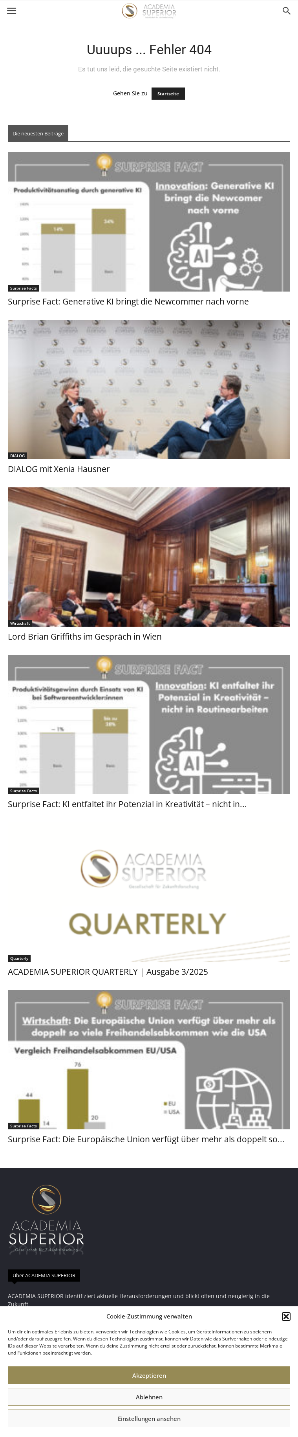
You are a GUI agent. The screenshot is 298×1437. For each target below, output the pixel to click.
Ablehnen (149, 1397)
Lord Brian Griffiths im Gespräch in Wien (85, 636)
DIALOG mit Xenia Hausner (59, 468)
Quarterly (19, 958)
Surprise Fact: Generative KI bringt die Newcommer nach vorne (128, 301)
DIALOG (17, 455)
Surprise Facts (23, 288)
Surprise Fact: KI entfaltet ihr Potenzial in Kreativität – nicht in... (127, 804)
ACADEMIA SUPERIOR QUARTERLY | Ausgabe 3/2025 (108, 971)
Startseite (168, 94)
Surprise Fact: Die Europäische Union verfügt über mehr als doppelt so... (146, 1139)
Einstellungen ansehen (149, 1418)
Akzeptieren (149, 1375)
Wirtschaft (20, 623)
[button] (286, 1316)
